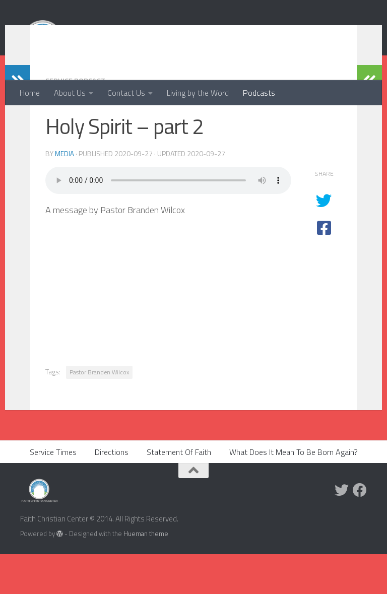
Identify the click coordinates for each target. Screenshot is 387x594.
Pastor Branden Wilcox (99, 412)
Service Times (53, 492)
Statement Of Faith (179, 492)
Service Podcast (78, 120)
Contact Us (126, 93)
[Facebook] (360, 530)
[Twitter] (342, 530)
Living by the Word (198, 93)
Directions (111, 492)
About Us (70, 93)
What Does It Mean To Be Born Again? (293, 492)
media (64, 193)
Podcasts (259, 93)
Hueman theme (145, 573)
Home (30, 93)
